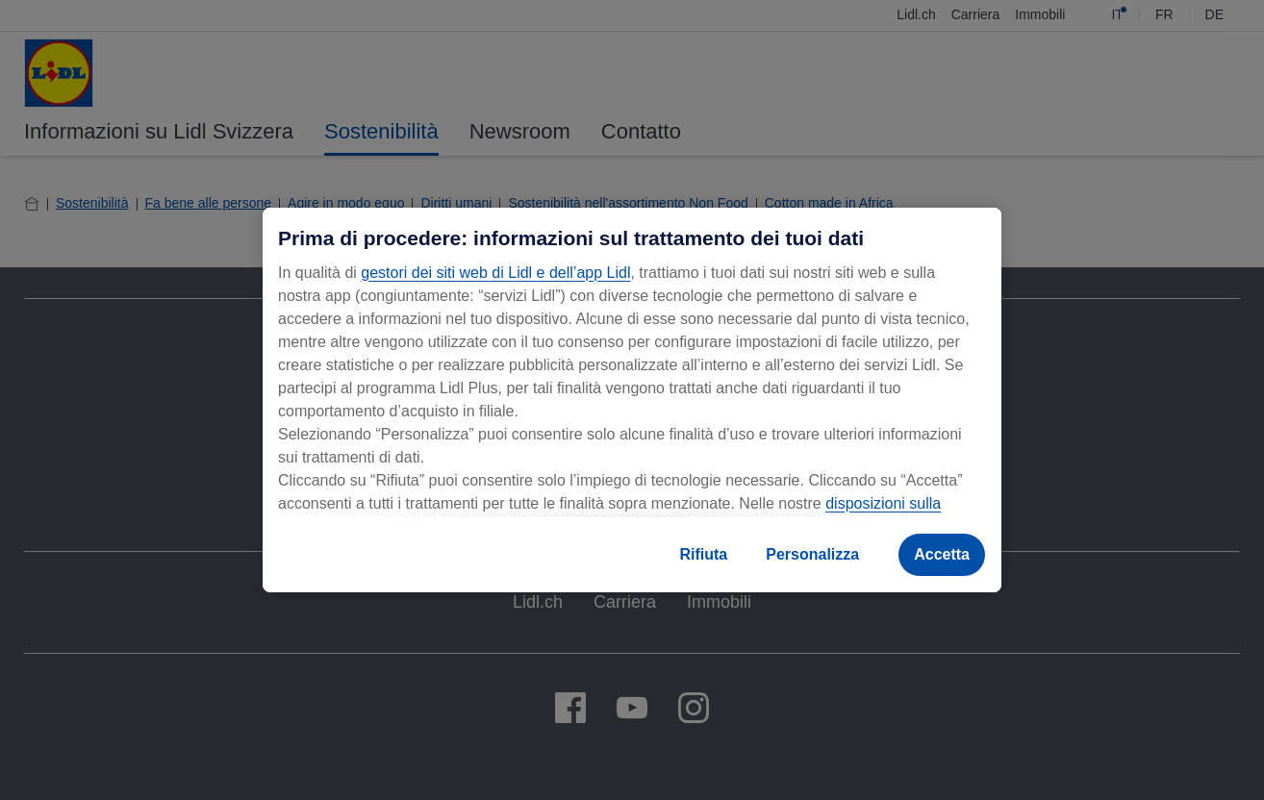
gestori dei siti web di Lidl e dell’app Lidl (495, 272)
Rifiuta (703, 554)
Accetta (942, 554)
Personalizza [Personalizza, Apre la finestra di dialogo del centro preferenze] (812, 554)
